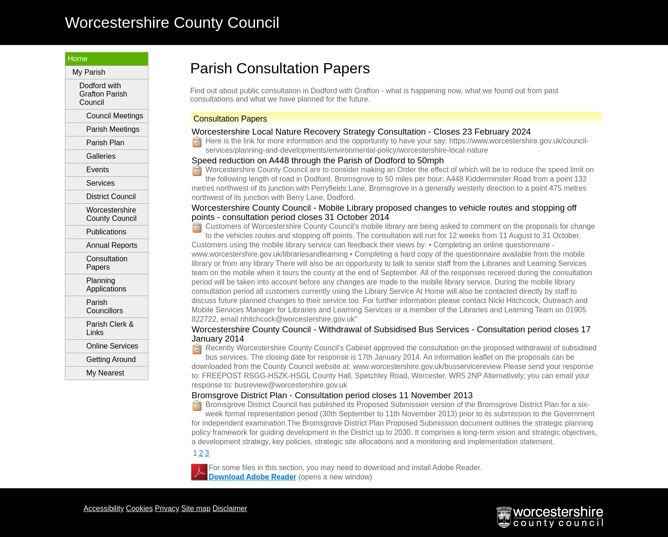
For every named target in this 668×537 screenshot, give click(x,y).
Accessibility (104, 508)
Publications (106, 232)
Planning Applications (106, 285)
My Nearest (105, 373)
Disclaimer (229, 508)
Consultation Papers (107, 263)
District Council (111, 197)
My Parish (88, 72)
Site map (196, 508)
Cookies (139, 508)
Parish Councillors (104, 306)
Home (78, 59)
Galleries (101, 156)
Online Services (112, 346)
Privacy (167, 508)
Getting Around (111, 359)
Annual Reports (111, 245)
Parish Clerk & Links (110, 328)
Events (97, 170)
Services (100, 183)
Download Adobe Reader (252, 477)
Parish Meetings (113, 129)
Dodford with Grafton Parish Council (103, 94)
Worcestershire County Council (111, 214)
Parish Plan (105, 143)
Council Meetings (114, 116)
